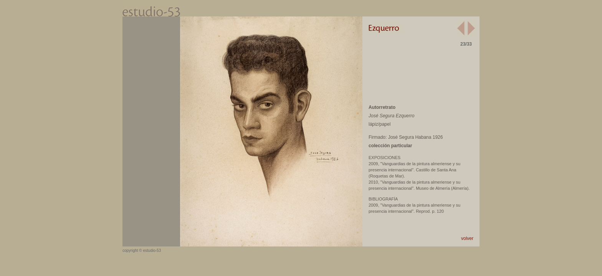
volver (467, 238)
